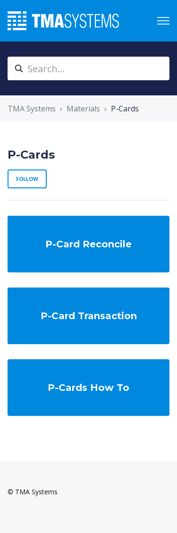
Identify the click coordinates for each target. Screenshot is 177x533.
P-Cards (125, 108)
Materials (83, 108)
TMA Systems (32, 108)
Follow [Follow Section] (27, 178)
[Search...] (88, 68)
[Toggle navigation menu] (163, 21)
